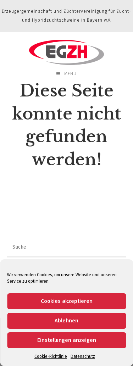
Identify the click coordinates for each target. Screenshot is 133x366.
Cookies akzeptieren (67, 301)
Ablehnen (66, 320)
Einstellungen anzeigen (66, 340)
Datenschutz (83, 356)
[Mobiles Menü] (66, 73)
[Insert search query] (67, 247)
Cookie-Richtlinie (50, 356)
